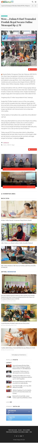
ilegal (13, 144)
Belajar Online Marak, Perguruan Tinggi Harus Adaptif (16, 220)
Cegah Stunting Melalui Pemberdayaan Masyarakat (15, 323)
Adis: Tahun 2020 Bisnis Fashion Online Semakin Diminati (17, 243)
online (5, 144)
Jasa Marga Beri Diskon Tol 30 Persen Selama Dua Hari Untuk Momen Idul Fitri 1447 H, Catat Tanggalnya (22, 377)
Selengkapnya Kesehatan (19, 355)
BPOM (9, 144)
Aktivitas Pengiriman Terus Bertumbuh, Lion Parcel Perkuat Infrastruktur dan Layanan (22, 391)
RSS (31, 432)
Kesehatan (6, 142)
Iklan (20, 430)
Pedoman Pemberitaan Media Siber (17, 432)
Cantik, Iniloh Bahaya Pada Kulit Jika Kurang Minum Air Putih (18, 348)
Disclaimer (26, 430)
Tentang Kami (12, 430)
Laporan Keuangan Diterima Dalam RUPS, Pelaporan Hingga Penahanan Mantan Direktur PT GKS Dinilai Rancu (22, 367)
